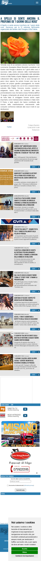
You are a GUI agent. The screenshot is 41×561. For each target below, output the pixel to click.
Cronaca (26, 356)
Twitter (9, 127)
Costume (26, 295)
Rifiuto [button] (24, 552)
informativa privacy (29, 485)
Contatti (6, 541)
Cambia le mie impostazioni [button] (24, 556)
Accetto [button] (24, 549)
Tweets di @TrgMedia (7, 523)
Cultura (26, 144)
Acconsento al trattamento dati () (21, 485)
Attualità (26, 196)
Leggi (36, 167)
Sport (25, 227)
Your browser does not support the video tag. (16, 390)
